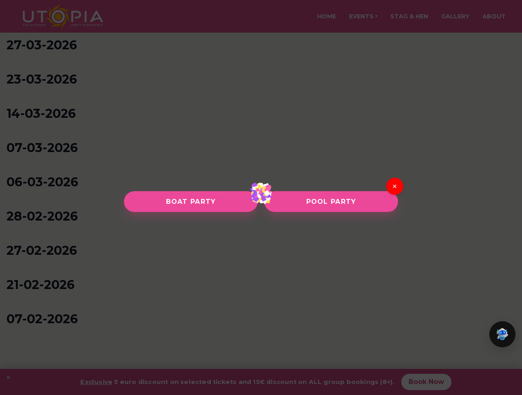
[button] (502, 334)
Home (326, 16)
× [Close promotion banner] (8, 377)
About (494, 16)
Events (363, 16)
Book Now (426, 382)
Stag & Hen (409, 16)
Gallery (455, 16)
